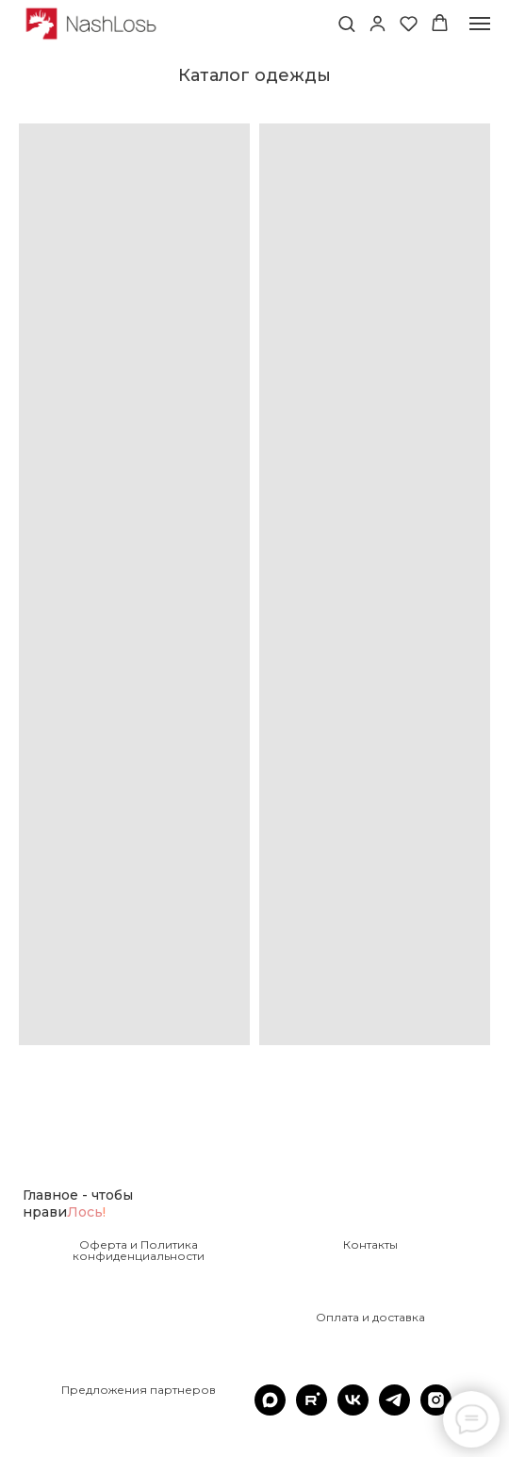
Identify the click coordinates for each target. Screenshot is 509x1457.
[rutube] (311, 1410)
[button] (346, 23)
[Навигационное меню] (479, 23)
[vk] (353, 1410)
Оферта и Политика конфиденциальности (139, 1250)
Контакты (370, 1245)
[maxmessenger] (270, 1410)
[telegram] (394, 1410)
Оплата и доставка (370, 1317)
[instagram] (436, 1410)
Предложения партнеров (138, 1390)
